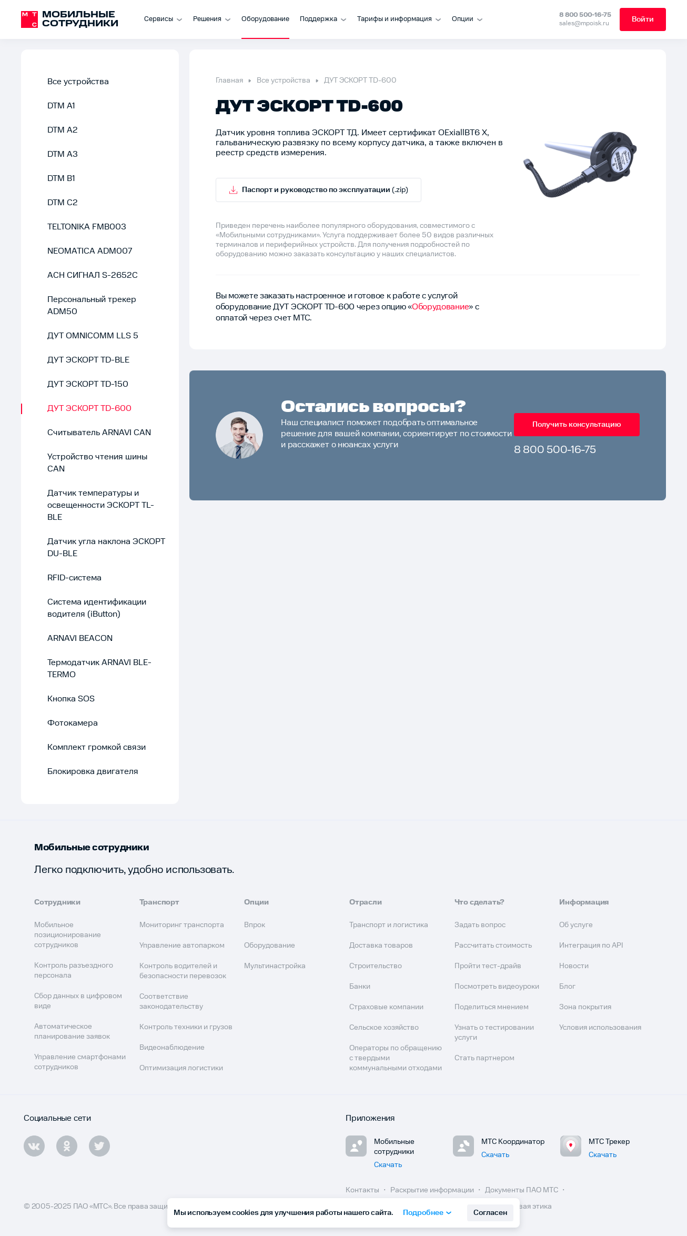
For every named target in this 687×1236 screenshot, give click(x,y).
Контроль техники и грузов (186, 1027)
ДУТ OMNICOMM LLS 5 (92, 336)
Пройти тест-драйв (487, 966)
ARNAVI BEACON (80, 639)
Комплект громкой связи (96, 747)
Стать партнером (484, 1058)
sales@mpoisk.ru (584, 23)
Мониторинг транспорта (181, 925)
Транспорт (159, 902)
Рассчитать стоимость (493, 945)
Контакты (363, 1190)
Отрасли (365, 902)
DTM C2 (62, 203)
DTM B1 (61, 179)
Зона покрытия (585, 1007)
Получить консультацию (576, 424)
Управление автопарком (182, 945)
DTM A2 (62, 130)
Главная (229, 80)
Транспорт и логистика (388, 925)
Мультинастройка (275, 966)
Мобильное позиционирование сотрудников (67, 935)
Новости (574, 966)
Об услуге (576, 925)
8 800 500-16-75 (585, 15)
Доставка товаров (381, 945)
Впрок (254, 925)
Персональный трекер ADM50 (91, 306)
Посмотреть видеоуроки (496, 986)
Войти (643, 19)
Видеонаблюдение (172, 1047)
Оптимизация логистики (181, 1068)
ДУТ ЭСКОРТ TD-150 (87, 384)
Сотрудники (57, 902)
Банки (359, 986)
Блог (567, 986)
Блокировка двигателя (92, 772)
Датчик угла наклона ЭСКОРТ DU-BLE (106, 548)
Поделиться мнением (491, 1007)
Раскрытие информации (433, 1190)
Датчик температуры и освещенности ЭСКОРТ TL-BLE (100, 505)
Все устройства (78, 82)
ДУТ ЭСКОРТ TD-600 (89, 409)
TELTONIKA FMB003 (86, 227)
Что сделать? (479, 902)
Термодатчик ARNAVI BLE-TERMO (99, 669)
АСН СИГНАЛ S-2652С (92, 275)
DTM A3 (62, 154)
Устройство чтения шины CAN (97, 463)
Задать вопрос (480, 925)
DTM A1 (61, 106)
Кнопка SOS (71, 699)
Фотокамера (72, 723)
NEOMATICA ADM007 (89, 251)
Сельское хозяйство (384, 1027)
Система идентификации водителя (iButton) (96, 608)
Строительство (375, 966)
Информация (584, 902)
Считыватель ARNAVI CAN (99, 433)
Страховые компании (386, 1007)
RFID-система (74, 578)
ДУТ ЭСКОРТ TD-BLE (88, 360)
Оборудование (265, 19)
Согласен (490, 1213)
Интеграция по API (591, 945)
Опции (256, 902)
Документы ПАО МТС (522, 1190)
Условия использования (600, 1027)
